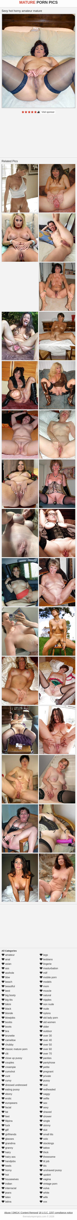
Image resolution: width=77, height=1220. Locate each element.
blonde (7, 1013)
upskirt (45, 1174)
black (6, 1008)
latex (6, 1197)
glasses (8, 1138)
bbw (6, 977)
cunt (6, 1076)
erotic (7, 1098)
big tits (7, 999)
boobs (7, 1022)
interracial (9, 1188)
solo (44, 1138)
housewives (10, 1179)
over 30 (46, 1035)
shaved (45, 1112)
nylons (45, 1013)
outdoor (46, 1031)
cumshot (8, 1071)
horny (7, 1170)
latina (6, 1201)
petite (45, 1067)
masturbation (49, 968)
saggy (45, 1094)
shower (45, 1116)
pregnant (46, 1071)
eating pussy (11, 1089)
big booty (9, 995)
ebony (7, 1094)
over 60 (46, 1049)
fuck (6, 1125)
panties (45, 1058)
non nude (47, 1004)
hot (5, 1174)
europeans (9, 1103)
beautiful (8, 986)
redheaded (48, 1089)
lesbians (46, 959)
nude (44, 1008)
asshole (8, 972)
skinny (45, 1125)
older (44, 1026)
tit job (44, 1161)
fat (5, 1112)
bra (5, 1031)
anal (6, 959)
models (45, 981)
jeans (6, 1192)
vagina (45, 1179)
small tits (46, 1134)
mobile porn (48, 977)
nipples (45, 999)
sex (43, 1103)
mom (44, 986)
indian (7, 1183)
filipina (7, 1121)
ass (5, 968)
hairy (6, 1152)
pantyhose (47, 1062)
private (45, 1076)
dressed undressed (14, 1085)
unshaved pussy (51, 1170)
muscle (45, 990)
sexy (44, 1107)
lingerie (45, 964)
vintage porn (48, 1183)
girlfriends (9, 1134)
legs (44, 955)
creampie (9, 1067)
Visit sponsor (48, 112)
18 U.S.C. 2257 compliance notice (56, 1212)
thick (44, 1152)
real (43, 1085)
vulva (44, 1188)
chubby (7, 1044)
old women (48, 1022)
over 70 (46, 1053)
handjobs (9, 1161)
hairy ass (8, 1156)
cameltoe (9, 1040)
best (6, 990)
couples (8, 1062)
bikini (6, 1004)
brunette (8, 1035)
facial (6, 1107)
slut (43, 1130)
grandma (8, 1143)
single (45, 1121)
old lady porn (49, 1017)
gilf (5, 1130)
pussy (45, 1080)
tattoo (45, 1147)
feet (5, 1116)
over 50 (46, 1044)
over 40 (46, 1040)
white (44, 1192)
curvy (6, 1080)
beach (7, 981)
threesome (47, 1156)
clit (5, 1053)
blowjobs (8, 1017)
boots (7, 1026)
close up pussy (12, 1058)
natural (45, 995)
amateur (8, 955)
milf (43, 972)
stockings (47, 1143)
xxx (43, 1201)
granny (7, 1147)
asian (6, 964)
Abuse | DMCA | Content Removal (21, 1212)
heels (6, 1165)
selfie (44, 1098)
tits (43, 1165)
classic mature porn (14, 1049)
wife (44, 1197)
